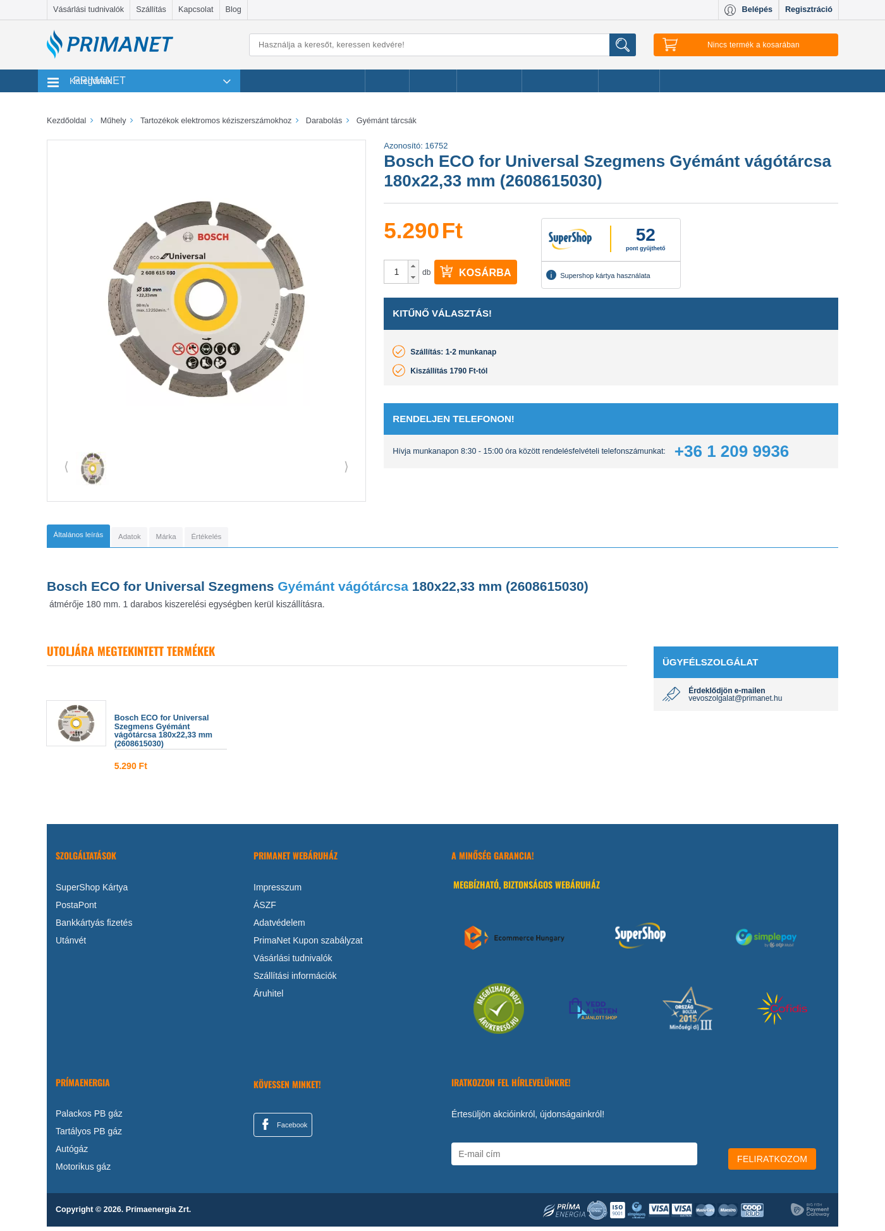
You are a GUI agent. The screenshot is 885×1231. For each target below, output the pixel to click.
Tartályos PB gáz (89, 1136)
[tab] (98, 538)
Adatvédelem (279, 926)
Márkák (433, 81)
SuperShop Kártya (92, 891)
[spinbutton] (396, 271)
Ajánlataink (629, 81)
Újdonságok (489, 81)
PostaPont (76, 909)
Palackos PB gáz (89, 1118)
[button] (413, 266)
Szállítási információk (295, 979)
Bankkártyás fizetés (94, 926)
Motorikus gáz (83, 1171)
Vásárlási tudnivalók (88, 9)
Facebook (282, 1128)
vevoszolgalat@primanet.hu (735, 702)
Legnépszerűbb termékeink (302, 81)
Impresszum (277, 891)
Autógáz (72, 1153)
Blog (233, 9)
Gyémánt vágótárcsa (343, 590)
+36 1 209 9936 (731, 451)
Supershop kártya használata (598, 274)
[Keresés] (442, 44)
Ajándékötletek (560, 81)
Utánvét (71, 944)
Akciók (387, 81)
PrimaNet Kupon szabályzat (308, 944)
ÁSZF (264, 909)
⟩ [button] (346, 466)
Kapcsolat (195, 9)
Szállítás (151, 9)
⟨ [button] (66, 466)
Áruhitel (268, 997)
